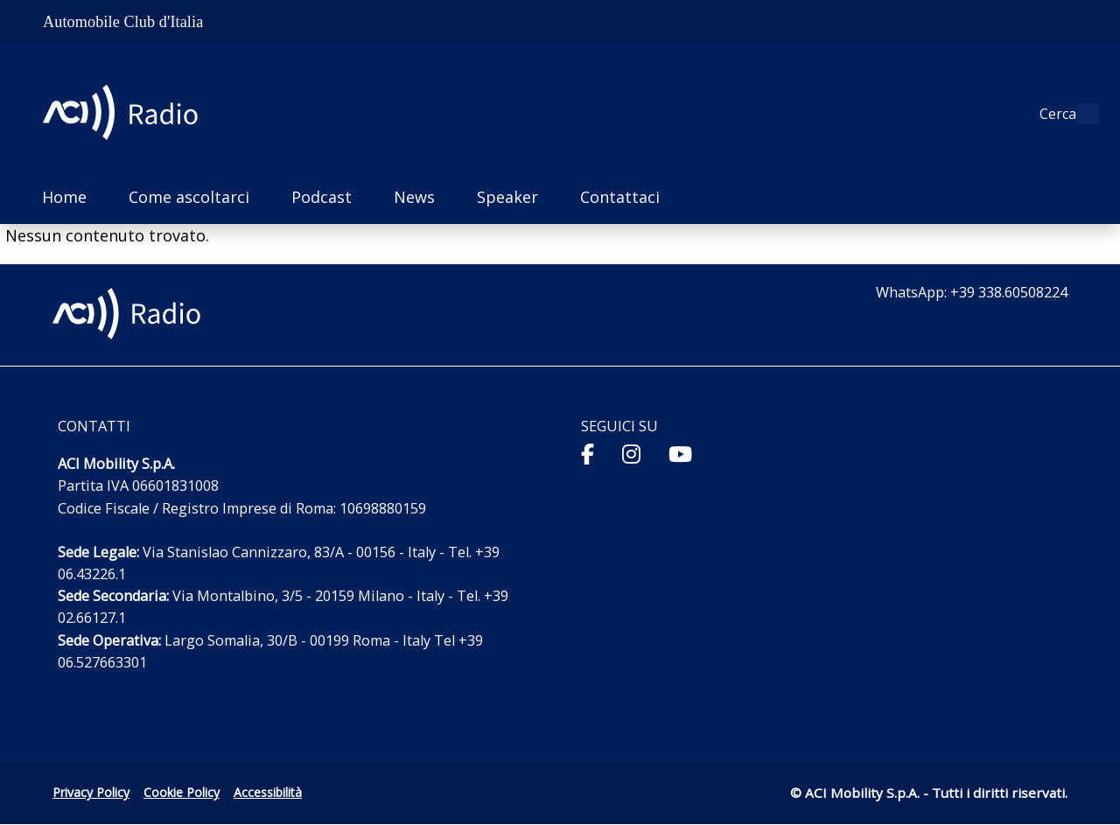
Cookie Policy (182, 792)
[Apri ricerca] (1078, 114)
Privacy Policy (91, 792)
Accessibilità (268, 792)
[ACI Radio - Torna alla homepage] (127, 114)
